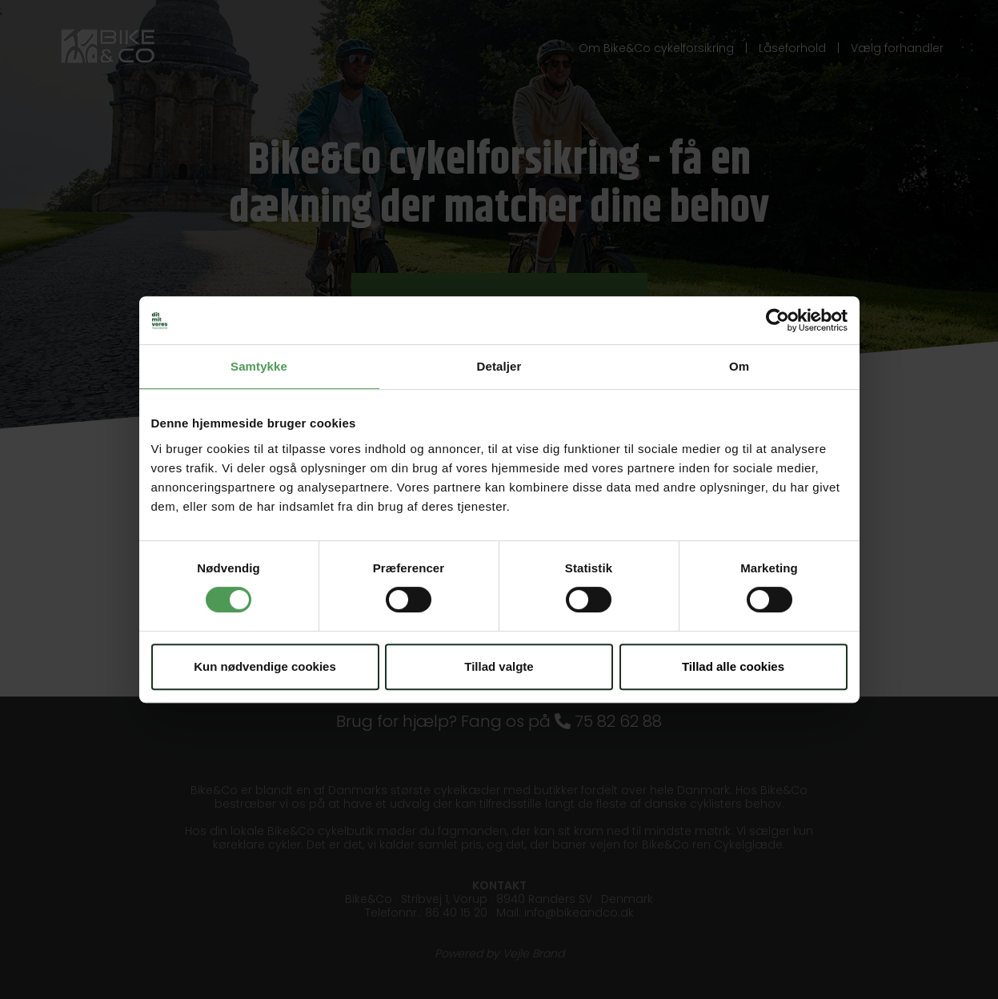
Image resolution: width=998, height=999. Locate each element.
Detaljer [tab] (499, 366)
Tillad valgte (498, 666)
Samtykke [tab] (258, 366)
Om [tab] (739, 366)
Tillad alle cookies (733, 666)
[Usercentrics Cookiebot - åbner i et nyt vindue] (777, 320)
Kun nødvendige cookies (265, 666)
